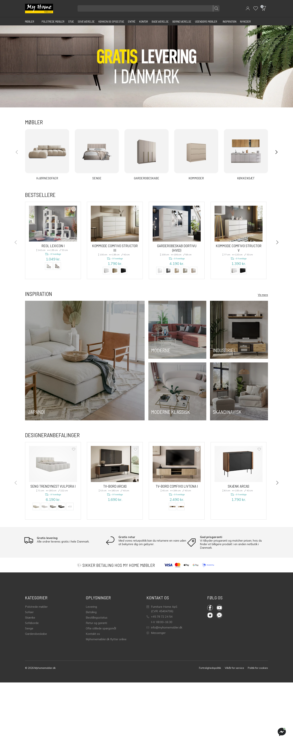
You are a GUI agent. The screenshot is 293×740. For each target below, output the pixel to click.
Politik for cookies (258, 667)
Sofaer (29, 612)
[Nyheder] (245, 21)
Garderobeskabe (36, 634)
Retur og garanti (96, 623)
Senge (29, 628)
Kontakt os (93, 634)
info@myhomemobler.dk (164, 627)
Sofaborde (32, 623)
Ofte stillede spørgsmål (101, 628)
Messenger (156, 633)
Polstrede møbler (36, 606)
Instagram (210, 615)
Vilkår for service (234, 667)
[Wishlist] (256, 8)
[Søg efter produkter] (149, 8)
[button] (248, 8)
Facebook (210, 608)
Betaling (91, 612)
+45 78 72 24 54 (159, 616)
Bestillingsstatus (96, 617)
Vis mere (263, 294)
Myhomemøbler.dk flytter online (106, 639)
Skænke (30, 617)
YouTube (219, 608)
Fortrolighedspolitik (210, 667)
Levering (91, 606)
